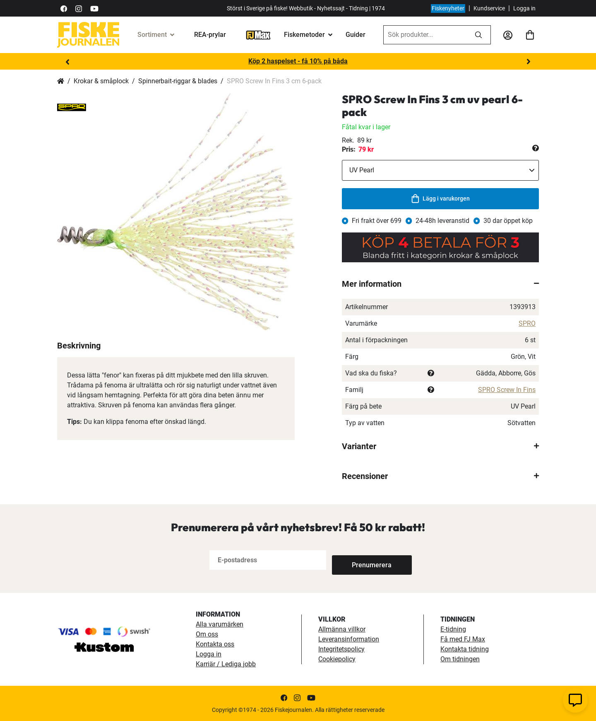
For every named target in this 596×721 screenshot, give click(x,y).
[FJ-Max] (258, 35)
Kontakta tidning (464, 649)
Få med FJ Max (462, 639)
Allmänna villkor (341, 629)
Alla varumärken (219, 624)
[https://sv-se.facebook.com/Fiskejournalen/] (63, 8)
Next (528, 61)
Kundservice (489, 8)
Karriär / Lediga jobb (226, 664)
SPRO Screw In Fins (507, 390)
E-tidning (453, 629)
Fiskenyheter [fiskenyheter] (448, 8)
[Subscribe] (359, 560)
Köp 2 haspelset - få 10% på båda (298, 61)
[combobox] (425, 35)
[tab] (440, 284)
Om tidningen (460, 659)
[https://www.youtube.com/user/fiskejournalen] (94, 8)
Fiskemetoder (304, 35)
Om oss (207, 634)
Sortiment (152, 35)
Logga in (524, 8)
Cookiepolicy (337, 659)
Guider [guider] (355, 35)
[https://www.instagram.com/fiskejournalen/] (78, 8)
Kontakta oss (215, 644)
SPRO (527, 323)
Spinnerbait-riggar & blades (177, 81)
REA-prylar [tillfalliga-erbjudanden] (210, 35)
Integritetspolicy (341, 649)
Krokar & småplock (101, 81)
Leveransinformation (348, 639)
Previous (67, 61)
